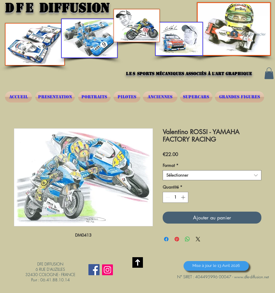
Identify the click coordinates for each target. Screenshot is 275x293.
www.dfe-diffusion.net (251, 276)
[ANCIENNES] (160, 96)
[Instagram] (107, 269)
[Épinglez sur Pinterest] (177, 239)
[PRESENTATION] (55, 96)
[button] (269, 73)
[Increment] (183, 197)
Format (171, 165)
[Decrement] (167, 197)
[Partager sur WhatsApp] (187, 239)
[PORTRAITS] (94, 96)
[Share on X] (198, 239)
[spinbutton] (175, 197)
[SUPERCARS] (196, 96)
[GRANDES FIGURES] (239, 96)
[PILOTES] (126, 96)
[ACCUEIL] (18, 96)
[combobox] (212, 175)
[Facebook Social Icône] (94, 269)
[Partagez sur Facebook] (166, 239)
